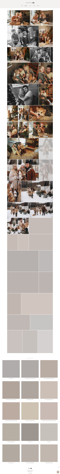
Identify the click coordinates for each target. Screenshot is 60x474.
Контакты (38, 5)
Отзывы (34, 5)
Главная (22, 5)
